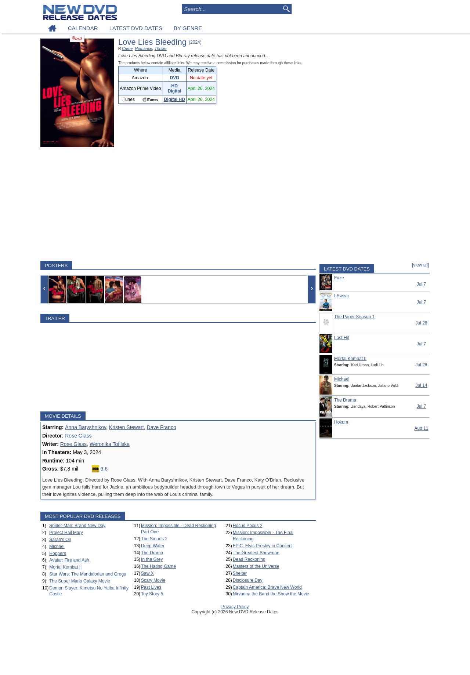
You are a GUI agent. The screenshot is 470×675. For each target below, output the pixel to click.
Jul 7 (421, 284)
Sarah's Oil (59, 539)
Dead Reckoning (249, 559)
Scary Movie (153, 580)
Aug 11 (421, 428)
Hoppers (57, 553)
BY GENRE (188, 28)
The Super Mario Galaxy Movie (79, 581)
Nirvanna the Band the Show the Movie (271, 593)
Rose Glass (78, 436)
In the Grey (152, 559)
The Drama (152, 552)
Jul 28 (421, 323)
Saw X (147, 573)
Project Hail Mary (66, 532)
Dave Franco (161, 427)
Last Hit (341, 337)
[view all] (420, 265)
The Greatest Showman (256, 552)
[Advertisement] (178, 204)
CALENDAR (83, 28)
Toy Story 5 (152, 593)
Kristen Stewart (126, 427)
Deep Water (152, 545)
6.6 (100, 469)
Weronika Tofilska (110, 444)
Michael (56, 546)
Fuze (339, 277)
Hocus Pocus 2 (248, 525)
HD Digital (174, 88)
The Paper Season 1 (354, 316)
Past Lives (151, 587)
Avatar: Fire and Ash (69, 560)
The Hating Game (158, 566)
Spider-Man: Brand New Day (77, 525)
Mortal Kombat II (65, 567)
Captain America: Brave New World (267, 587)
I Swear (341, 295)
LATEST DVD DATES (135, 28)
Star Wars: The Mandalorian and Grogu (87, 574)
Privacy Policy (235, 606)
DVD (174, 77)
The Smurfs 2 (154, 538)
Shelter (240, 573)
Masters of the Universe (256, 566)
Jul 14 (421, 385)
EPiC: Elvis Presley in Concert (262, 545)
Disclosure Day (248, 580)
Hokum (341, 422)
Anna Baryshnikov (85, 427)
